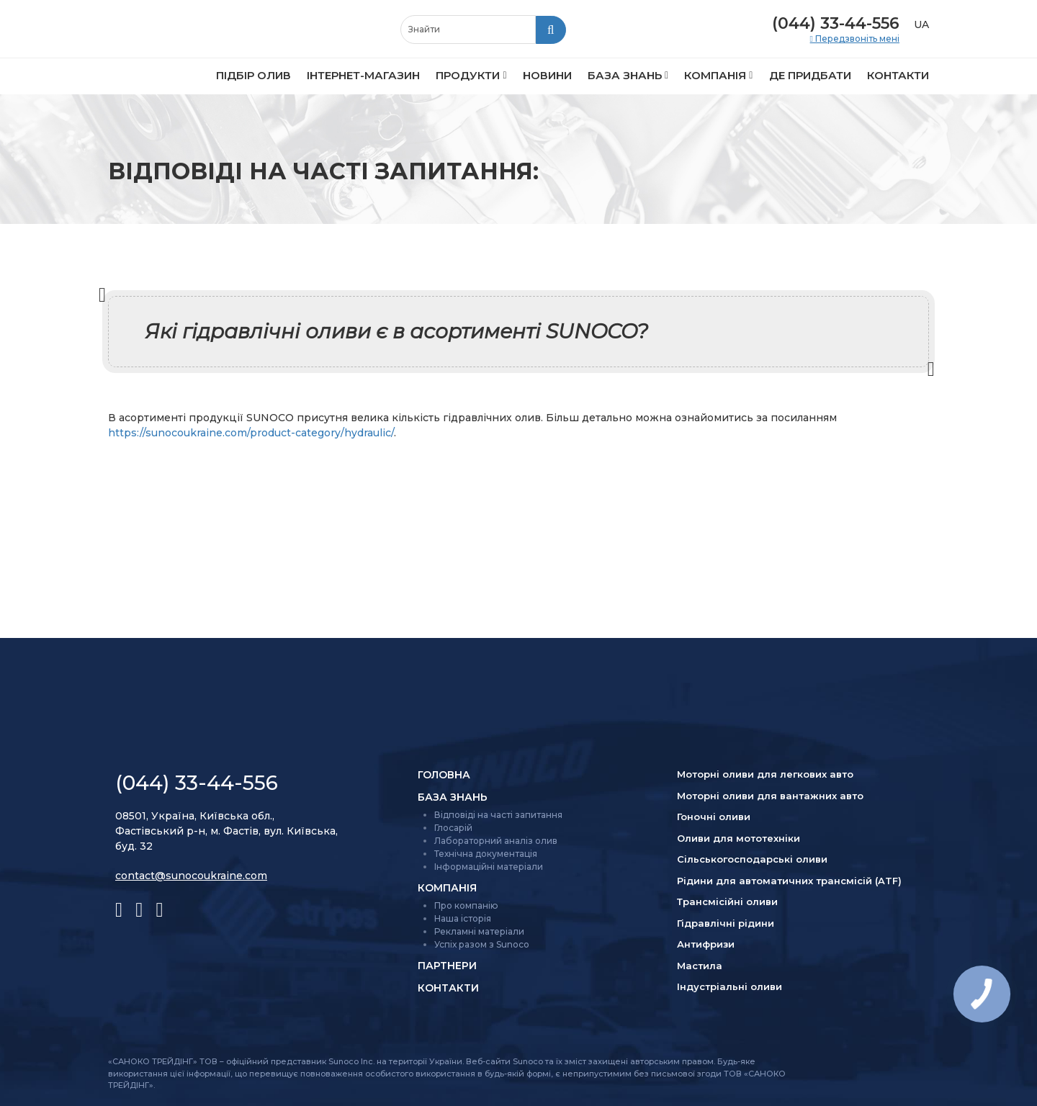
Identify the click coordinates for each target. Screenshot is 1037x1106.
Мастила (699, 965)
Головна (444, 774)
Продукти (468, 75)
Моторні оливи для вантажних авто (770, 795)
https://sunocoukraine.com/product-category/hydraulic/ (251, 432)
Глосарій (453, 827)
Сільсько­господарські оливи (752, 859)
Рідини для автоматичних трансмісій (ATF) (789, 880)
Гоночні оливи (713, 816)
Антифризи (706, 944)
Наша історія (462, 918)
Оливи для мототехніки (738, 838)
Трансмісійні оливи (727, 901)
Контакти (898, 75)
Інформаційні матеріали (488, 866)
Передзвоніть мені (856, 39)
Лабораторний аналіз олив (495, 840)
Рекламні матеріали (479, 931)
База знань (625, 75)
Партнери (447, 965)
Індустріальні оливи (729, 986)
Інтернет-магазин (363, 75)
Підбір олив (253, 75)
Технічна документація (485, 853)
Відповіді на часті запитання (498, 814)
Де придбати (810, 75)
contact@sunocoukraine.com (191, 875)
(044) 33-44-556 (835, 23)
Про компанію (466, 905)
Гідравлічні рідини (725, 923)
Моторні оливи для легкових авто (765, 774)
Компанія (715, 75)
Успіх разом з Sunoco (481, 944)
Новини (547, 75)
